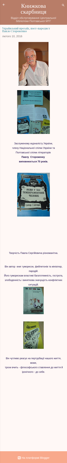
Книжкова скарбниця (33, 9)
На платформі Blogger (33, 457)
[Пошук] (63, 5)
